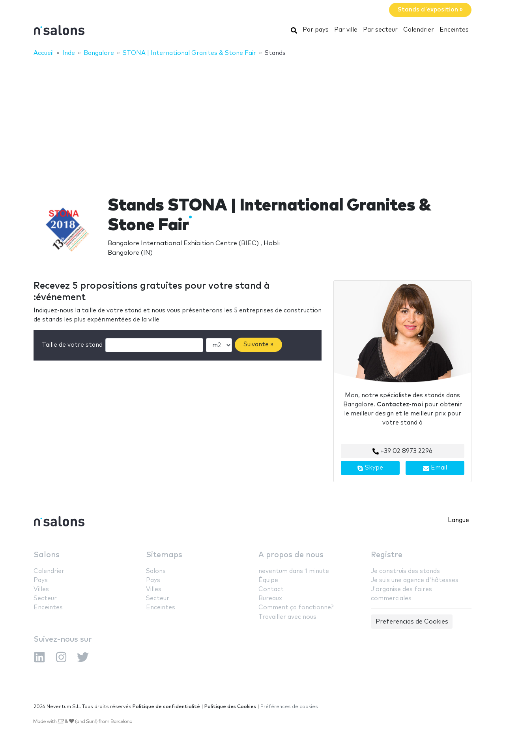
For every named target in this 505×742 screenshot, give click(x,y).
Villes (41, 589)
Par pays (316, 30)
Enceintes (454, 30)
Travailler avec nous (287, 617)
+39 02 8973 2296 (402, 451)
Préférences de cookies (289, 706)
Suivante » (258, 345)
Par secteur (380, 30)
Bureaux (270, 598)
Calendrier (418, 30)
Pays (41, 580)
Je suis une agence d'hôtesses (414, 580)
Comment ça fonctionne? (295, 608)
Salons (47, 555)
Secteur (45, 598)
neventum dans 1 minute (293, 571)
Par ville (345, 30)
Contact (271, 589)
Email (435, 468)
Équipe (268, 580)
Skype (370, 468)
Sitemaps (164, 555)
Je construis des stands (405, 571)
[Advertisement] (252, 121)
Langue (458, 520)
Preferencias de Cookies (412, 622)
